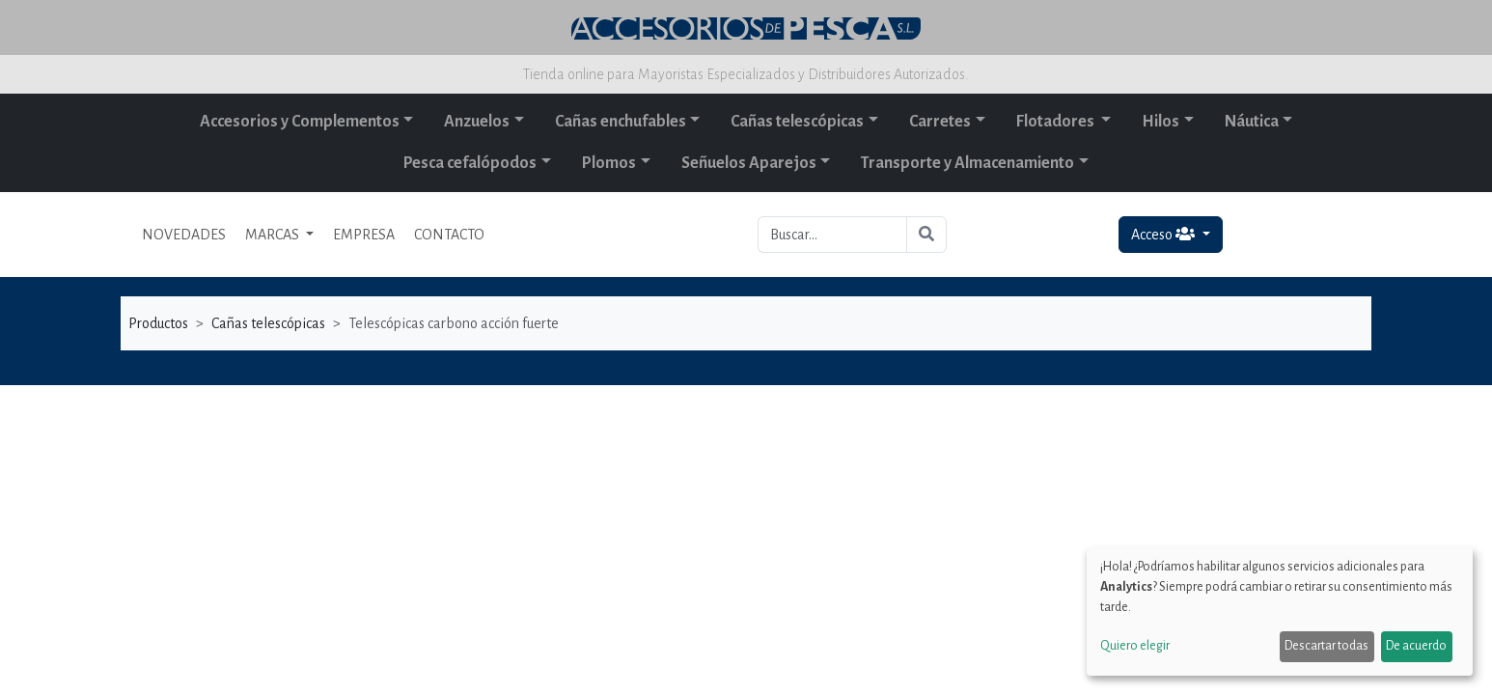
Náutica (1252, 121)
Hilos (1160, 121)
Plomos (609, 163)
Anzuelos (477, 121)
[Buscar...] (832, 234)
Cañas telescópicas (797, 121)
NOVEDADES (184, 234)
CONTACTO (449, 234)
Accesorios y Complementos (300, 121)
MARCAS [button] (273, 234)
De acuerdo (1416, 646)
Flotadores (1056, 121)
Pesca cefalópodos (470, 163)
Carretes (940, 121)
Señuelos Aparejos (748, 163)
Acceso (1164, 234)
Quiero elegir (1135, 646)
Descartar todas (1326, 646)
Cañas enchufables (620, 121)
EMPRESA (364, 234)
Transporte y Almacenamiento (967, 163)
